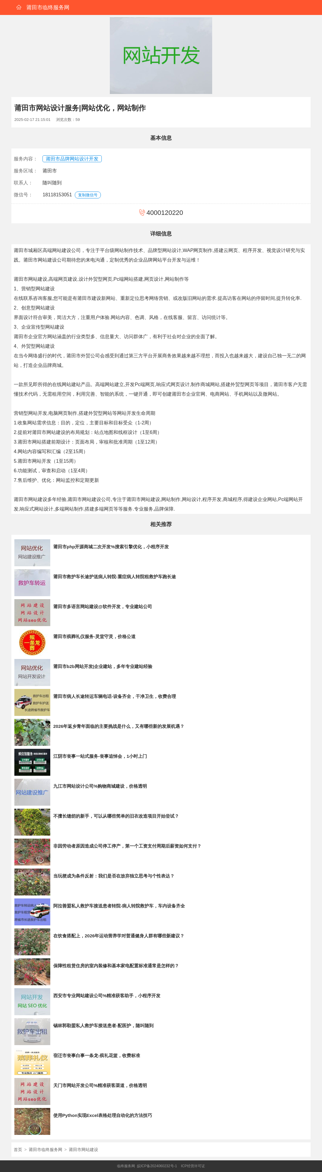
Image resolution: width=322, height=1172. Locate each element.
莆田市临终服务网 (45, 1149)
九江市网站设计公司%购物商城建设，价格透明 (100, 786)
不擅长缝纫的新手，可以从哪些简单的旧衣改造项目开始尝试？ (116, 816)
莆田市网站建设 (83, 1149)
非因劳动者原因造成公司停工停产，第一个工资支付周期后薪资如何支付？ (127, 845)
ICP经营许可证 (193, 1166)
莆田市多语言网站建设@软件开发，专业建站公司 (102, 606)
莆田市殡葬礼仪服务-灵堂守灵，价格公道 (94, 636)
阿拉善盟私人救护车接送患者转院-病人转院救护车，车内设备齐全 (119, 905)
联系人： (23, 182)
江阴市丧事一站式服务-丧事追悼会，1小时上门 (100, 756)
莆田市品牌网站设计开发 (72, 158)
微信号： (23, 194)
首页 (18, 1149)
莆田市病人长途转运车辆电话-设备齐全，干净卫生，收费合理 (114, 696)
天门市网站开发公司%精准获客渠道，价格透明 (100, 1085)
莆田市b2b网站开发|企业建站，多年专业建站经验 (102, 666)
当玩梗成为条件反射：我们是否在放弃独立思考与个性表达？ (113, 875)
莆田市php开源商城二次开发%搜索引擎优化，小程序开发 (111, 546)
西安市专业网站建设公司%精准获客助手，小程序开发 (106, 995)
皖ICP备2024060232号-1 (157, 1166)
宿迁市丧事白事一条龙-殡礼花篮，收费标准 (96, 1055)
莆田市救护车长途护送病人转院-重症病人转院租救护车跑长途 (114, 576)
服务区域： (26, 170)
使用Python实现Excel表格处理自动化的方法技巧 (102, 1115)
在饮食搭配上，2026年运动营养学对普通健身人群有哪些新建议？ (118, 935)
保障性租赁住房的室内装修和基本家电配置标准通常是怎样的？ (116, 965)
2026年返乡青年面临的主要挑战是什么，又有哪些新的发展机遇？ (118, 726)
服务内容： (26, 158)
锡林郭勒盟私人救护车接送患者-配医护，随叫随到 (103, 1025)
